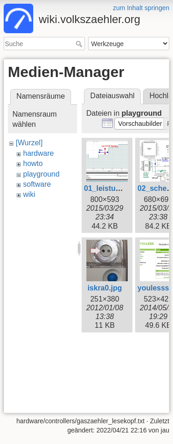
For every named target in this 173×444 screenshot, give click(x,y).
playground (41, 174)
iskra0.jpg (105, 288)
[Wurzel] (29, 143)
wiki (29, 194)
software (37, 184)
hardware (38, 153)
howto (33, 163)
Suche (80, 44)
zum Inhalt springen (141, 8)
